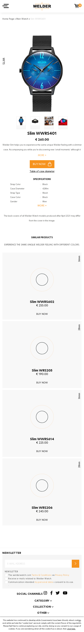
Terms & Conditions (42, 575)
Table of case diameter (42, 171)
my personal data (44, 582)
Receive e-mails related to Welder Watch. (30, 578)
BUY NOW (42, 164)
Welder (42, 6)
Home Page (8, 18)
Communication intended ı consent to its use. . (41, 583)
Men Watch (22, 18)
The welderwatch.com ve (38, 575)
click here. (71, 629)
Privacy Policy (62, 575)
